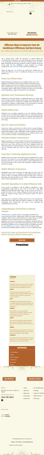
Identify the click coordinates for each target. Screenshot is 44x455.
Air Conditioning (14, 352)
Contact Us (5, 232)
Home (2, 51)
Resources (26, 393)
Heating (12, 354)
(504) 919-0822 (12, 34)
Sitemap (13, 442)
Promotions (27, 396)
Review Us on (12, 12)
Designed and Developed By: (16, 445)
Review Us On (7, 409)
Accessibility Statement (28, 442)
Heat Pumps (13, 362)
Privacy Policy (19, 442)
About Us (26, 390)
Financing (36, 398)
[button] (43, 39)
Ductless (12, 365)
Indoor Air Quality (14, 357)
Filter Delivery (13, 359)
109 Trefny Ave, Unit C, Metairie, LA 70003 (23, 3)
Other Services (38, 396)
